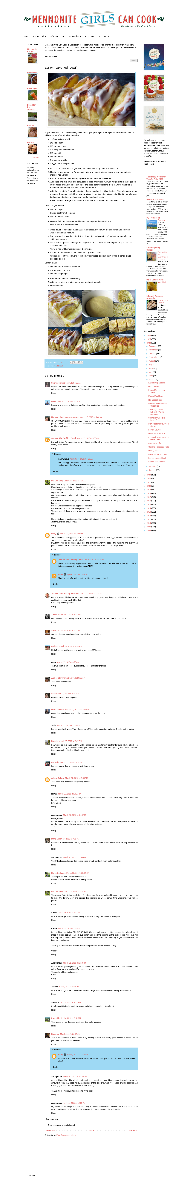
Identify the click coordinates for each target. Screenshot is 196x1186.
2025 (149, 339)
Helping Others (57, 36)
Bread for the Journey (157, 454)
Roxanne (55, 1034)
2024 (149, 343)
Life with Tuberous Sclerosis (154, 297)
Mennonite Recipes (32, 50)
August (152, 361)
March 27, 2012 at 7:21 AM (69, 615)
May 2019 (162, 282)
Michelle (55, 762)
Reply (53, 393)
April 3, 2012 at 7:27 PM (71, 1002)
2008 (149, 530)
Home (26, 36)
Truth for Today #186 (155, 179)
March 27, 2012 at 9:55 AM (73, 678)
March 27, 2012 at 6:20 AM (75, 481)
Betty (53, 534)
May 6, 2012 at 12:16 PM (77, 1055)
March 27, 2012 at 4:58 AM (70, 383)
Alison (54, 615)
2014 (149, 508)
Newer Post (50, 1130)
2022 (149, 478)
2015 (149, 504)
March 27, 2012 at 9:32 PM (68, 839)
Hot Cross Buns (155, 400)
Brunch (30, 142)
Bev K (54, 401)
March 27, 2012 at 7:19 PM (74, 815)
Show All (36, 157)
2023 (149, 475)
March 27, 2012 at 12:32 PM (68, 725)
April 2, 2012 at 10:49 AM (94, 560)
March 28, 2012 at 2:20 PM (75, 891)
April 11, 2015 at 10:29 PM (74, 1103)
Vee (53, 694)
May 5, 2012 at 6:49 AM (70, 1034)
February (162, 220)
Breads (30, 126)
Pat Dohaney (57, 481)
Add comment (52, 1119)
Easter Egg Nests (155, 396)
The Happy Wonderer (156, 177)
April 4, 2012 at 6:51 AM (71, 1018)
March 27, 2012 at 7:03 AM (71, 534)
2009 (149, 527)
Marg (53, 839)
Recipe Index (39, 36)
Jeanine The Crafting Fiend (63, 438)
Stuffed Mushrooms (156, 462)
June (151, 368)
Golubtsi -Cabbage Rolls (158, 447)
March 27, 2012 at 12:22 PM (77, 710)
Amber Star (56, 678)
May (151, 372)
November (153, 350)
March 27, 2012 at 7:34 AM (70, 646)
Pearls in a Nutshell (155, 200)
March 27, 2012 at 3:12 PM (71, 762)
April (151, 376)
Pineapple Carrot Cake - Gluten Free (158, 438)
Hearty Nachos (154, 451)
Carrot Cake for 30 (156, 443)
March (152, 379)
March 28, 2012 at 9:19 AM (77, 873)
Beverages (32, 88)
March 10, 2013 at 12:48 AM (75, 1076)
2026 (149, 335)
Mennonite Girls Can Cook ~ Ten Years (89, 36)
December (153, 346)
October (152, 353)
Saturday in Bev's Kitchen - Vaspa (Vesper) (156, 411)
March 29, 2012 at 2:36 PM (69, 928)
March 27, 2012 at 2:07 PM (70, 741)
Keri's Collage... (58, 873)
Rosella (54, 741)
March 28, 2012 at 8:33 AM (74, 857)
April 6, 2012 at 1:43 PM (77, 574)
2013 (149, 512)
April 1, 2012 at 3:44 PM (69, 987)
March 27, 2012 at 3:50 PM (76, 778)
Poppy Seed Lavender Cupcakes (157, 404)
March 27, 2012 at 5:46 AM (91, 417)
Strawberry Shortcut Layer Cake (156, 419)
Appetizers (32, 72)
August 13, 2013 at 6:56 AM (81, 459)
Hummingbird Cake (156, 433)
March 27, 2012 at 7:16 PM (69, 794)
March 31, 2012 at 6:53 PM (74, 963)
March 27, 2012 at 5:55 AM (88, 438)
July (151, 365)
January (152, 470)
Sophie (54, 383)
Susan (54, 630)
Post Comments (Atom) (66, 1135)
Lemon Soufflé (154, 430)
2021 (149, 482)
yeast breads (58, 366)
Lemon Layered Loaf (157, 458)
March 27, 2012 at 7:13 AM (91, 593)
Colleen (54, 646)
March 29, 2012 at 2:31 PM (69, 913)
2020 (149, 486)
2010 (149, 523)
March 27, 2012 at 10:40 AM (67, 694)
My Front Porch (153, 218)
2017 (149, 497)
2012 (149, 515)
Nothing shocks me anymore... (65, 417)
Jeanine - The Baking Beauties (65, 593)
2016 (149, 501)
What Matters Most (154, 280)
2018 (149, 493)
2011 (149, 519)
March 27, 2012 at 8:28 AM (68, 662)
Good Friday (153, 386)
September (154, 357)
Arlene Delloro (57, 778)
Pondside (55, 1018)
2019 (149, 490)
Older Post (132, 1130)
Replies (57, 454)
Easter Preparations (156, 383)
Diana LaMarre (57, 710)
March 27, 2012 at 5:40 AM (69, 401)
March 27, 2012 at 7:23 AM (69, 630)
